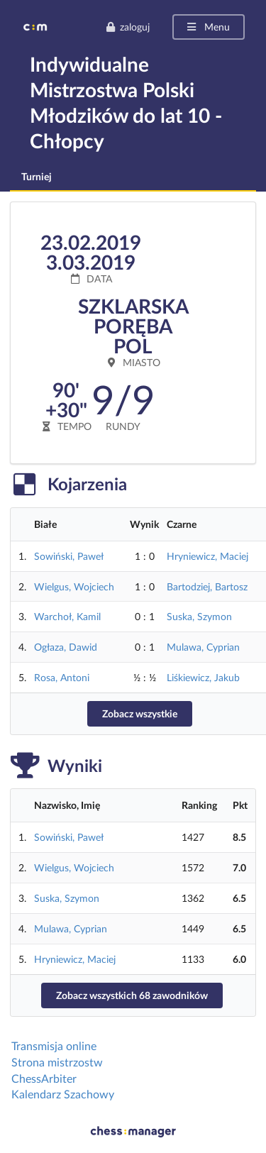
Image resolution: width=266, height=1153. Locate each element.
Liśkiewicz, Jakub (203, 677)
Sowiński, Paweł (69, 556)
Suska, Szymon (199, 616)
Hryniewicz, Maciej (207, 556)
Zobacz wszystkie (139, 713)
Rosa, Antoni (61, 677)
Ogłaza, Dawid (65, 647)
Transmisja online (53, 1045)
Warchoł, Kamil (67, 616)
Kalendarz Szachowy (62, 1093)
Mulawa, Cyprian (203, 647)
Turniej (36, 176)
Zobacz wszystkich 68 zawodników (132, 995)
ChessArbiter (44, 1078)
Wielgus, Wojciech (74, 586)
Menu (207, 27)
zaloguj (127, 27)
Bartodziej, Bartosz (207, 586)
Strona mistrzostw (57, 1062)
